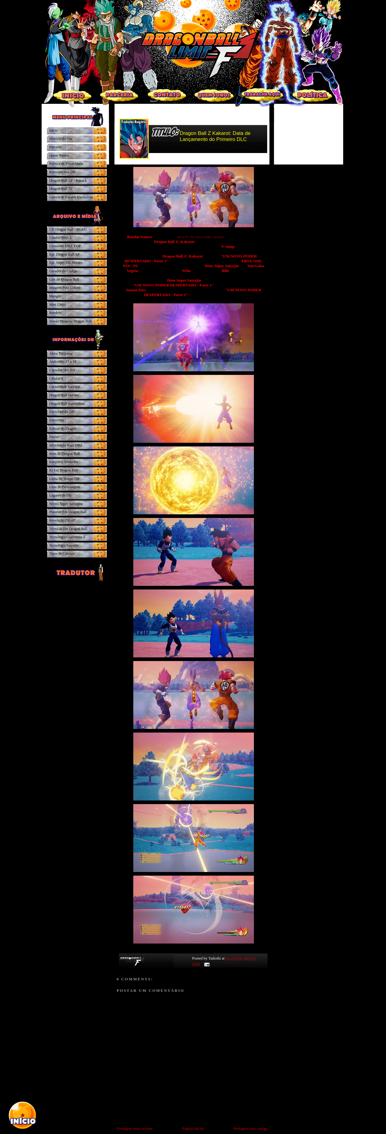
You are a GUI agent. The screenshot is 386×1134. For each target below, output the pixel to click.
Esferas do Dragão (62, 428)
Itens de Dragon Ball (64, 454)
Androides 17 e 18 (62, 361)
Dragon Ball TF (60, 189)
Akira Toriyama (60, 353)
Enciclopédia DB (61, 412)
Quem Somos (59, 155)
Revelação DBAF (62, 520)
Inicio (53, 130)
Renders (55, 313)
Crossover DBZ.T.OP (65, 246)
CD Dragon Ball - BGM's (68, 229)
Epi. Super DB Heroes (65, 262)
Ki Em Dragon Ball (63, 470)
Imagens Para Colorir (65, 288)
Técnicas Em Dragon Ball (68, 529)
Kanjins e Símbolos (63, 462)
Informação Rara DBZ (65, 445)
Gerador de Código (63, 271)
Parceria (55, 147)
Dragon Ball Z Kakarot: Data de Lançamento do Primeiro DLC (215, 136)
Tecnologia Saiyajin (63, 545)
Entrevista (56, 420)
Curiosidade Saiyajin (64, 387)
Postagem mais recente (135, 1128)
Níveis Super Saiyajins (66, 504)
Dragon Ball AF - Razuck (68, 180)
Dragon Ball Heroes (64, 395)
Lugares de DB (60, 495)
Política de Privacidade (66, 163)
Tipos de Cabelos (61, 553)
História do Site (60, 138)
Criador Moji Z (60, 237)
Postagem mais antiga (250, 1128)
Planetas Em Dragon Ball (68, 512)
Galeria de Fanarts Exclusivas (71, 197)
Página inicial (193, 1128)
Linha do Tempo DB (64, 479)
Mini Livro (57, 304)
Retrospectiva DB (62, 172)
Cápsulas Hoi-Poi (62, 370)
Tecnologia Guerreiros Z (67, 537)
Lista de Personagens (64, 487)
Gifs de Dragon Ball (64, 279)
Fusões (54, 437)
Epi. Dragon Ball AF (64, 254)
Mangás (55, 296)
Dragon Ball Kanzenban (67, 403)
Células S (56, 378)
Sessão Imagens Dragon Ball (70, 321)
